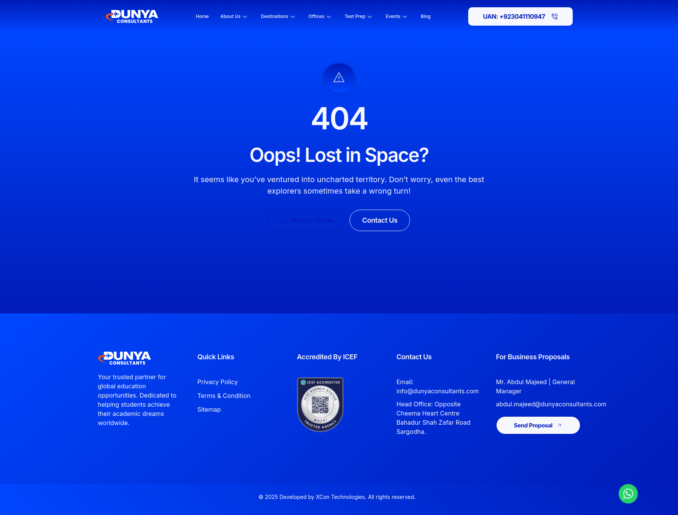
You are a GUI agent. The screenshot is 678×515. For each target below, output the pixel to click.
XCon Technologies (340, 497)
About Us (233, 16)
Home (202, 16)
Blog (426, 16)
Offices (320, 16)
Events (396, 16)
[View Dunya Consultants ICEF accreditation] (332, 404)
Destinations (277, 16)
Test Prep (358, 16)
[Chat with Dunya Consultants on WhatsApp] (628, 493)
